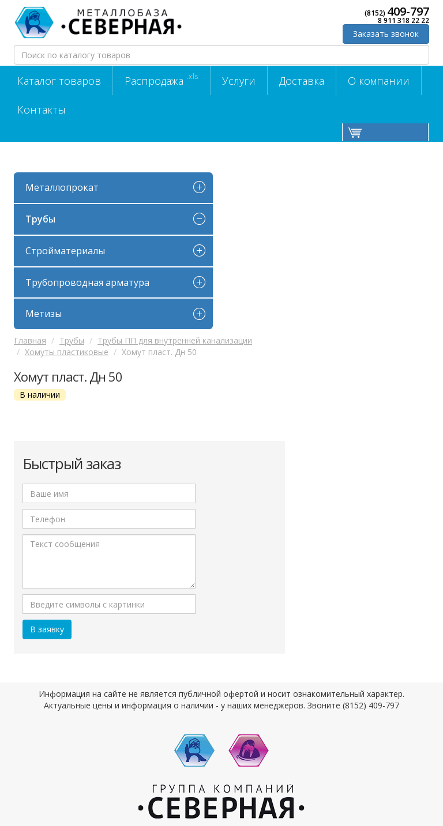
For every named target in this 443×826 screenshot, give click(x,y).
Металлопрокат (62, 187)
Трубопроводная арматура (87, 282)
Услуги (239, 81)
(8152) (397, 11)
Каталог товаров (59, 81)
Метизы (43, 313)
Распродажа (161, 79)
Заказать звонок (386, 33)
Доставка (301, 81)
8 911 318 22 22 (403, 20)
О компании (379, 81)
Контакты (41, 109)
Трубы (40, 219)
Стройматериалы (65, 250)
